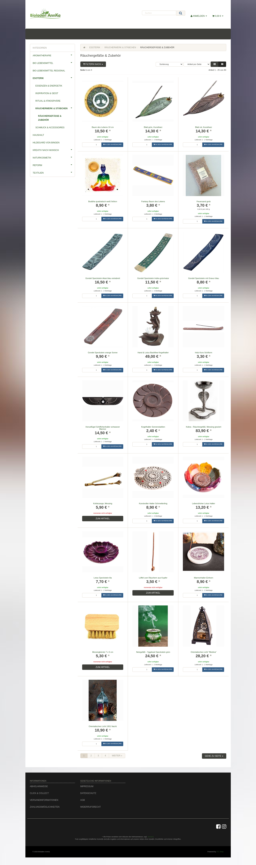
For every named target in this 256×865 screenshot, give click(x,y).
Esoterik (54, 77)
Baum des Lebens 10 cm (103, 127)
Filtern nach (93, 64)
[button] (215, 64)
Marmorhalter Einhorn (203, 578)
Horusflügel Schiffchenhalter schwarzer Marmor (103, 428)
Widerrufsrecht (90, 807)
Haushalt (38, 135)
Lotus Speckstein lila (103, 578)
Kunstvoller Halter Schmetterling (153, 503)
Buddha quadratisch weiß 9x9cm (102, 201)
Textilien (54, 172)
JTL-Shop (219, 852)
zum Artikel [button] (103, 518)
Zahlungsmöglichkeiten (45, 807)
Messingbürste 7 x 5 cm (102, 652)
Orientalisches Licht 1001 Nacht (103, 726)
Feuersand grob (204, 201)
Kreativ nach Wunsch (54, 149)
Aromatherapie (54, 55)
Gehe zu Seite (214, 756)
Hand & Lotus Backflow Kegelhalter (153, 352)
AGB (82, 800)
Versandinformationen (44, 800)
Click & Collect (39, 793)
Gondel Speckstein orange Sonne (103, 352)
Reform (54, 165)
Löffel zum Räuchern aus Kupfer (153, 578)
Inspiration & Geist (46, 93)
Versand (150, 837)
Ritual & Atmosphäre (48, 101)
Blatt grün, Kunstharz (153, 127)
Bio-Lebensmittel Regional (49, 70)
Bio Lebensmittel (54, 62)
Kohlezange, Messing (102, 503)
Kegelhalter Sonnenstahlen (153, 427)
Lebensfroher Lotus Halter (203, 503)
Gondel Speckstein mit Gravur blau (203, 278)
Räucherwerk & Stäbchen (55, 108)
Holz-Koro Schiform (203, 352)
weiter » (117, 755)
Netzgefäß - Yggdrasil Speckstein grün (153, 652)
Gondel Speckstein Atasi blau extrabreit (102, 278)
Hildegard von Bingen (46, 142)
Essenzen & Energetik (48, 86)
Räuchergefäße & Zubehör (49, 118)
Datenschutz (88, 793)
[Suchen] (159, 13)
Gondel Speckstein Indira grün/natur (153, 278)
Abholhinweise (39, 786)
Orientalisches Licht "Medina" (203, 652)
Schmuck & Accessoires (49, 127)
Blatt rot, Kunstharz (203, 127)
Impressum (87, 786)
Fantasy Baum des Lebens (153, 201)
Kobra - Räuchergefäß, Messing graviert (203, 427)
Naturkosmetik (54, 157)
